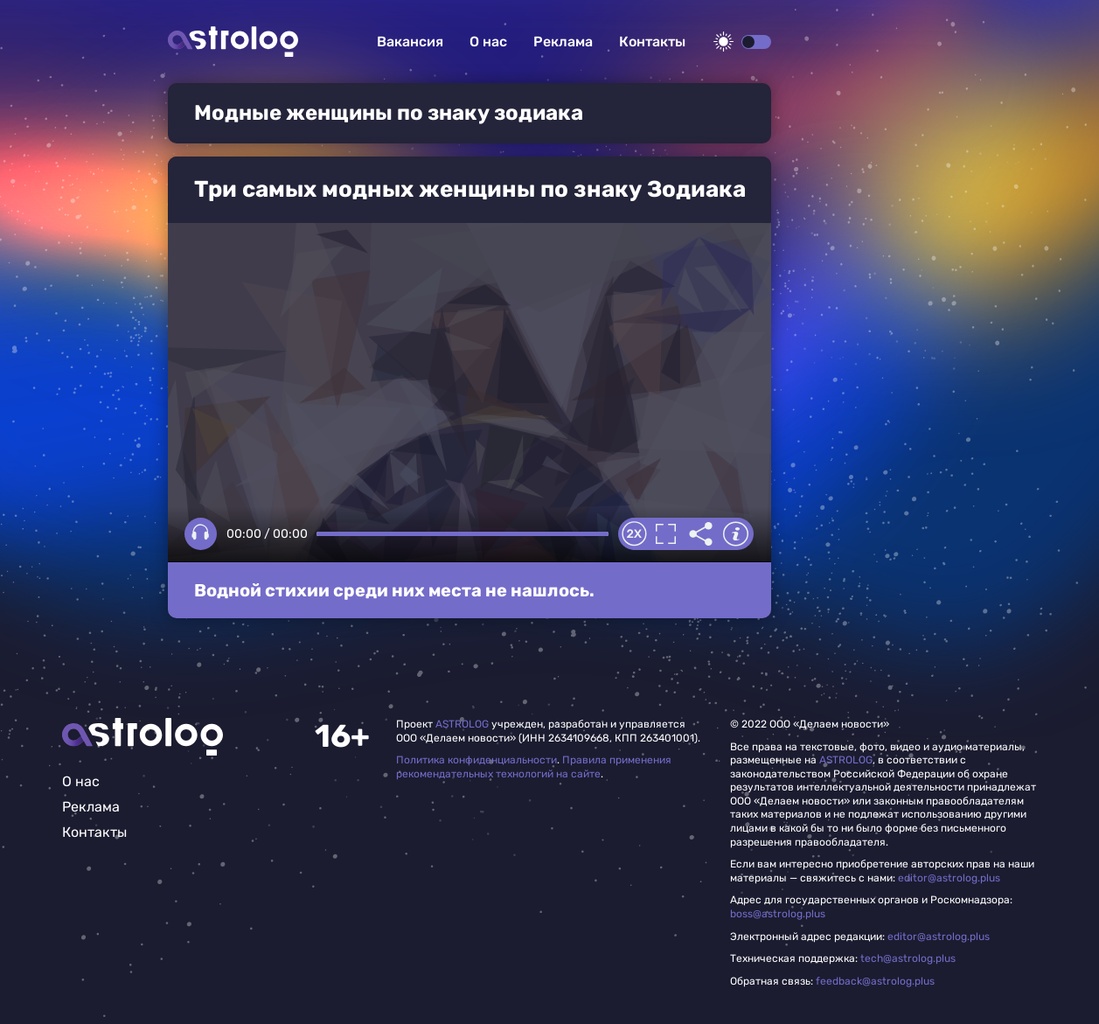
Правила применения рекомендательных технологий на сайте (533, 767)
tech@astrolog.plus (908, 958)
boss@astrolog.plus (777, 914)
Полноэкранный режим (666, 534)
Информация (736, 534)
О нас (488, 41)
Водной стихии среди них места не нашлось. (394, 590)
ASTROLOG (462, 724)
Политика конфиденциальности (476, 760)
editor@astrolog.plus (949, 878)
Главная (142, 737)
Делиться (701, 534)
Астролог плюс (233, 41)
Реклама (563, 41)
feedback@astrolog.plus (875, 981)
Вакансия (410, 41)
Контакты (652, 41)
